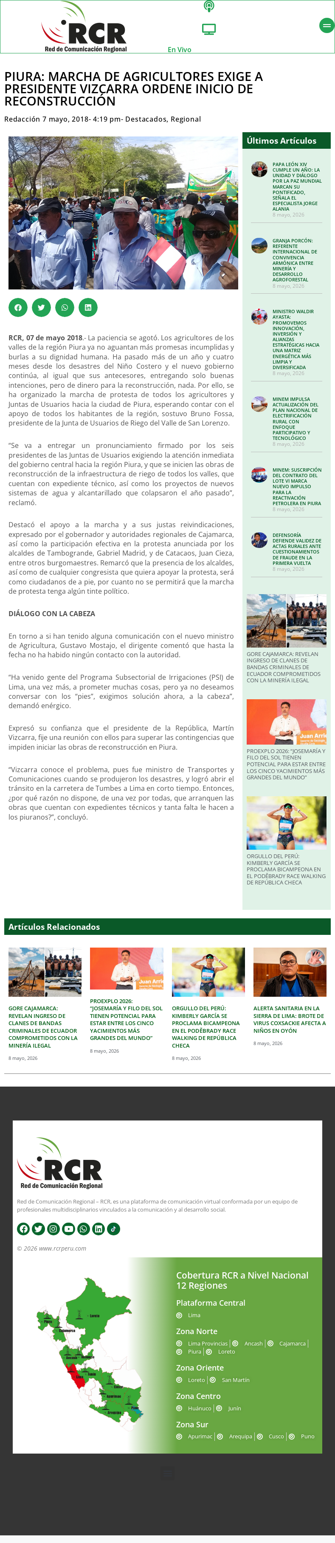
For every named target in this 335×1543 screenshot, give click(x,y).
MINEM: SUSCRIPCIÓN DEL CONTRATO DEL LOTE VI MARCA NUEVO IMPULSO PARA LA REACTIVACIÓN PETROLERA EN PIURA (297, 494)
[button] (18, 315)
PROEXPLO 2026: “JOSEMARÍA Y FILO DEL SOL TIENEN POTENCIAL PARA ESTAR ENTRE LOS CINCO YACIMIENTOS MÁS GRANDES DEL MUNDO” (286, 772)
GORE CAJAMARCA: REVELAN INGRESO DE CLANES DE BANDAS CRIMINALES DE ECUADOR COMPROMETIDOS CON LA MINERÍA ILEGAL (284, 675)
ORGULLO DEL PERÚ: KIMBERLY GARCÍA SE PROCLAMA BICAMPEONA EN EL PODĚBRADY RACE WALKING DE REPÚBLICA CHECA (286, 877)
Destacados (145, 126)
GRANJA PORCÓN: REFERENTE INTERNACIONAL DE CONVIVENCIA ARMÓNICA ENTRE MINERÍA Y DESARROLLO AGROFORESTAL (295, 267)
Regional (186, 126)
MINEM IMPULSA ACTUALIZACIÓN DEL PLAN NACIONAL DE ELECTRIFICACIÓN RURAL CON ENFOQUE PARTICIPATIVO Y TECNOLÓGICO (295, 426)
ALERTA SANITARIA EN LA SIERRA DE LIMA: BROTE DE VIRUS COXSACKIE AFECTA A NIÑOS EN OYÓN (289, 1027)
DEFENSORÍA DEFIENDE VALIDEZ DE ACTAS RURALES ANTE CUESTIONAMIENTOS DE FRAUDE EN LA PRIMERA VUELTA (297, 556)
